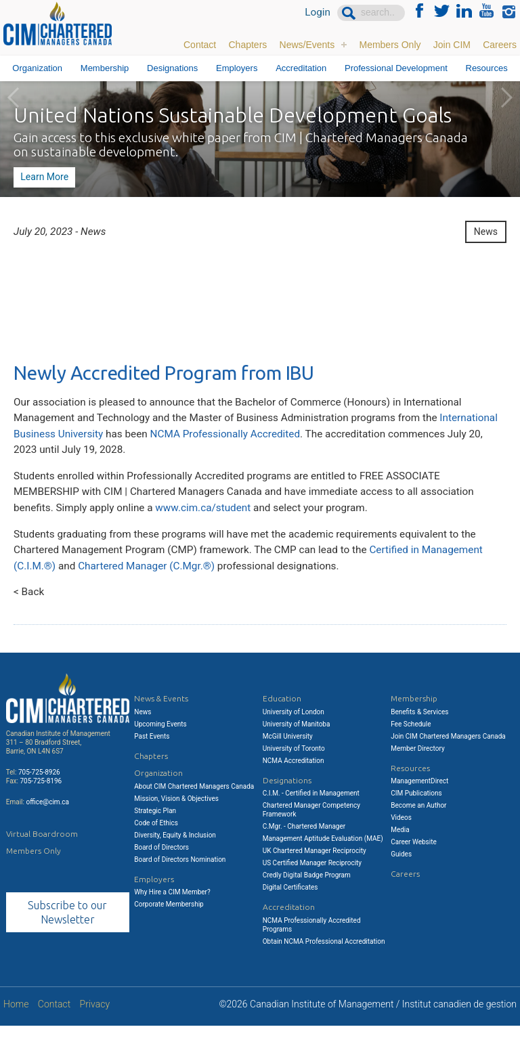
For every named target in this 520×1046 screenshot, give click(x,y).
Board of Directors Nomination (179, 879)
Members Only (389, 44)
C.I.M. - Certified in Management (311, 813)
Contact (199, 44)
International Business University (92, 439)
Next (506, 97)
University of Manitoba (296, 743)
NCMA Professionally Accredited (297, 439)
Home (15, 1025)
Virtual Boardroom (42, 853)
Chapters (247, 44)
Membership (105, 68)
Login (317, 13)
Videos (401, 838)
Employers (236, 68)
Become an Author (418, 825)
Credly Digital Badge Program (307, 895)
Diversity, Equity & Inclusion (175, 854)
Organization (37, 68)
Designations (172, 68)
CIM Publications (416, 813)
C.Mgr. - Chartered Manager (304, 846)
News (486, 232)
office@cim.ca (47, 821)
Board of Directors (161, 867)
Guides (401, 874)
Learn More (43, 176)
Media (400, 850)
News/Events (307, 44)
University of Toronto (294, 768)
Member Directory (418, 768)
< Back (29, 611)
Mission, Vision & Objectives (176, 818)
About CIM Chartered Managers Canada (194, 806)
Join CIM (452, 44)
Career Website (414, 862)
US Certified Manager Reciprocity (312, 883)
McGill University (288, 756)
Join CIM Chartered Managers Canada (448, 756)
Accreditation (301, 68)
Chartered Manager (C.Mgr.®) (152, 582)
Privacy (95, 1025)
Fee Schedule (411, 743)
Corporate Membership (168, 924)
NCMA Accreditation (293, 780)
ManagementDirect (419, 801)
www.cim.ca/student (211, 519)
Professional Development (396, 68)
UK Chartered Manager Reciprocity (314, 871)
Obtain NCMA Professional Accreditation (324, 961)
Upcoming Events (160, 743)
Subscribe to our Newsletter (67, 932)
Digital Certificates (290, 907)
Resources (487, 68)
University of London (293, 731)
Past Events (151, 756)
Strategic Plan (155, 830)
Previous (13, 97)
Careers (500, 44)
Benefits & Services (419, 731)
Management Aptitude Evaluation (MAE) (323, 859)
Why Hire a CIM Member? (172, 912)
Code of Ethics (156, 842)
